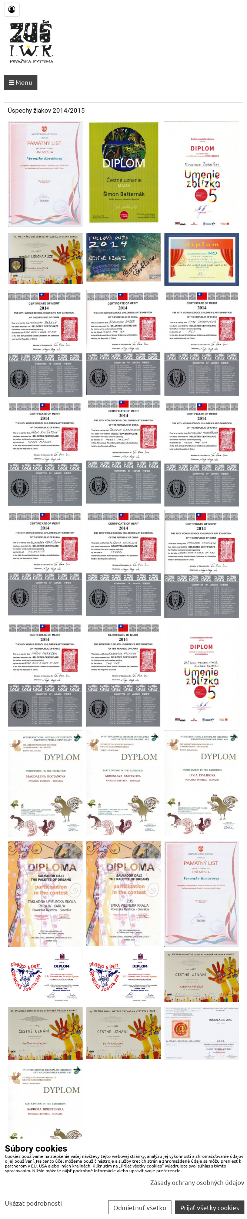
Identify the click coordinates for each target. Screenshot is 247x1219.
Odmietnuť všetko (139, 1207)
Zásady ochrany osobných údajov (197, 1182)
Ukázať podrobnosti (33, 1203)
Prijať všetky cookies (209, 1207)
